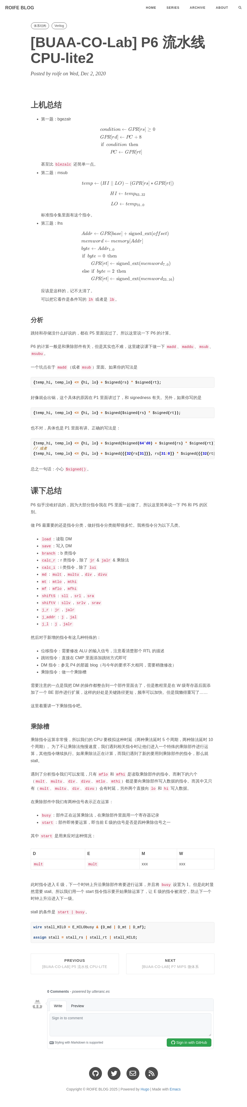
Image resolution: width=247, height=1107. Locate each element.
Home (151, 8)
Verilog (59, 26)
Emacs (175, 1087)
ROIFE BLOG (19, 7)
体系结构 (40, 26)
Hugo (145, 1087)
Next (170, 961)
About (222, 8)
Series (172, 8)
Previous (74, 961)
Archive (197, 8)
